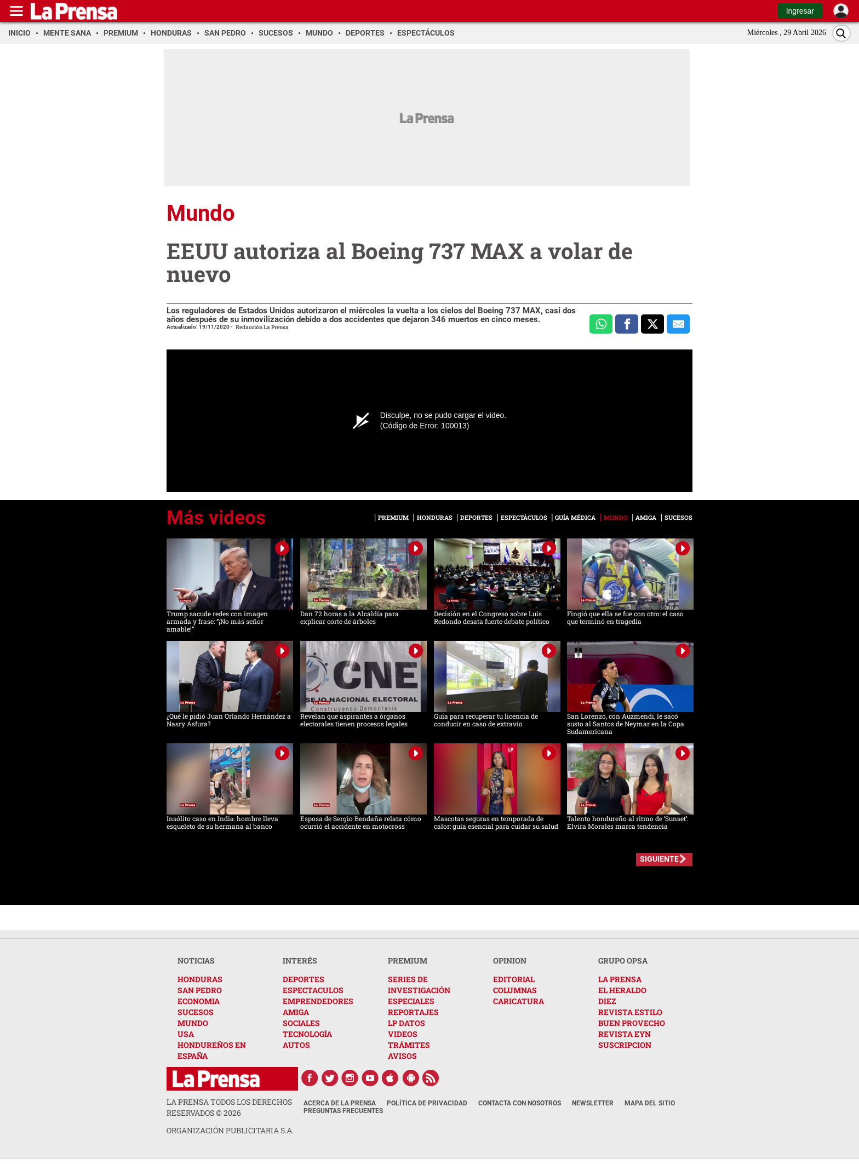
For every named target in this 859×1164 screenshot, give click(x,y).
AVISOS (402, 1056)
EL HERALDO (622, 990)
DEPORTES (303, 979)
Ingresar (800, 11)
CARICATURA (518, 1001)
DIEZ (607, 1001)
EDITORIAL (514, 979)
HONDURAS (199, 979)
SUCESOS (195, 1012)
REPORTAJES (413, 1012)
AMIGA (296, 1012)
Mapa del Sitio (650, 1103)
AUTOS (296, 1045)
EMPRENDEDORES (318, 1001)
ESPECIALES (411, 1001)
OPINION (509, 960)
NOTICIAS (196, 960)
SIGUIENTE (659, 859)
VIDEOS (402, 1034)
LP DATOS (406, 1023)
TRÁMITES (409, 1045)
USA (185, 1034)
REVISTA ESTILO (630, 1012)
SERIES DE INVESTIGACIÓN (419, 984)
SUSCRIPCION (624, 1045)
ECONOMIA (198, 1001)
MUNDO (192, 1023)
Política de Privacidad (427, 1103)
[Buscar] (841, 33)
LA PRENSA (620, 979)
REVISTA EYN (624, 1034)
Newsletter (593, 1103)
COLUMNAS (515, 990)
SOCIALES (301, 1023)
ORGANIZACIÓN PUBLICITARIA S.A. (230, 1130)
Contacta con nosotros (519, 1103)
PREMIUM (407, 960)
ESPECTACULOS (313, 990)
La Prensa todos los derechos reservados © (229, 1107)
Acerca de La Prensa (339, 1103)
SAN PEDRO (199, 990)
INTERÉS (300, 960)
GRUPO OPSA (623, 960)
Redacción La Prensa (262, 327)
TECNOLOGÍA (307, 1034)
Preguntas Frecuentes (343, 1111)
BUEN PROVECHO (631, 1023)
